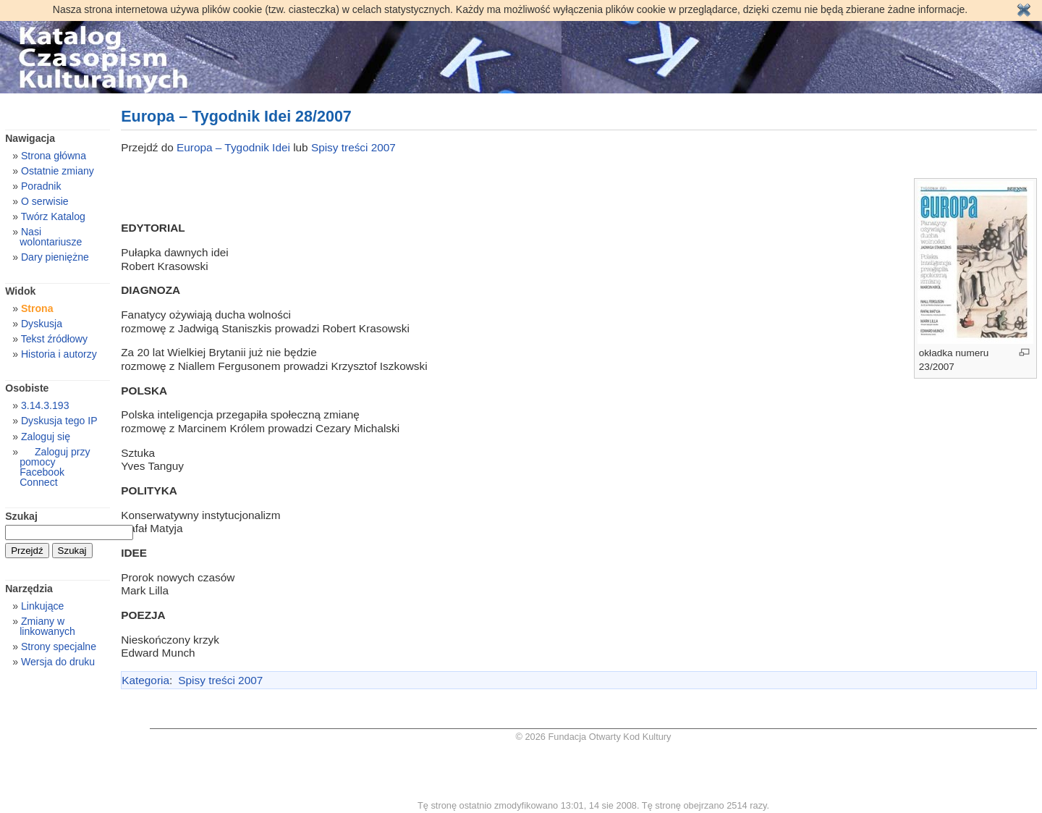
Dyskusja (41, 323)
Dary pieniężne (55, 257)
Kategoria (145, 680)
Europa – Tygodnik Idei (235, 147)
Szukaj (21, 516)
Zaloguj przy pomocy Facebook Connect (55, 467)
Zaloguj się (45, 436)
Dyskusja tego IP (59, 420)
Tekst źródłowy (54, 339)
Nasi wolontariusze (51, 237)
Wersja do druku (58, 661)
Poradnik (41, 186)
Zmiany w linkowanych (47, 626)
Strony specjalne (58, 646)
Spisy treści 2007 (353, 147)
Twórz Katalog (53, 216)
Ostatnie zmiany (57, 171)
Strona (37, 308)
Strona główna (53, 155)
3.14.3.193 (45, 405)
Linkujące (42, 606)
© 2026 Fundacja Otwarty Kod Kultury (594, 736)
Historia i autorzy (59, 354)
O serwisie (45, 201)
